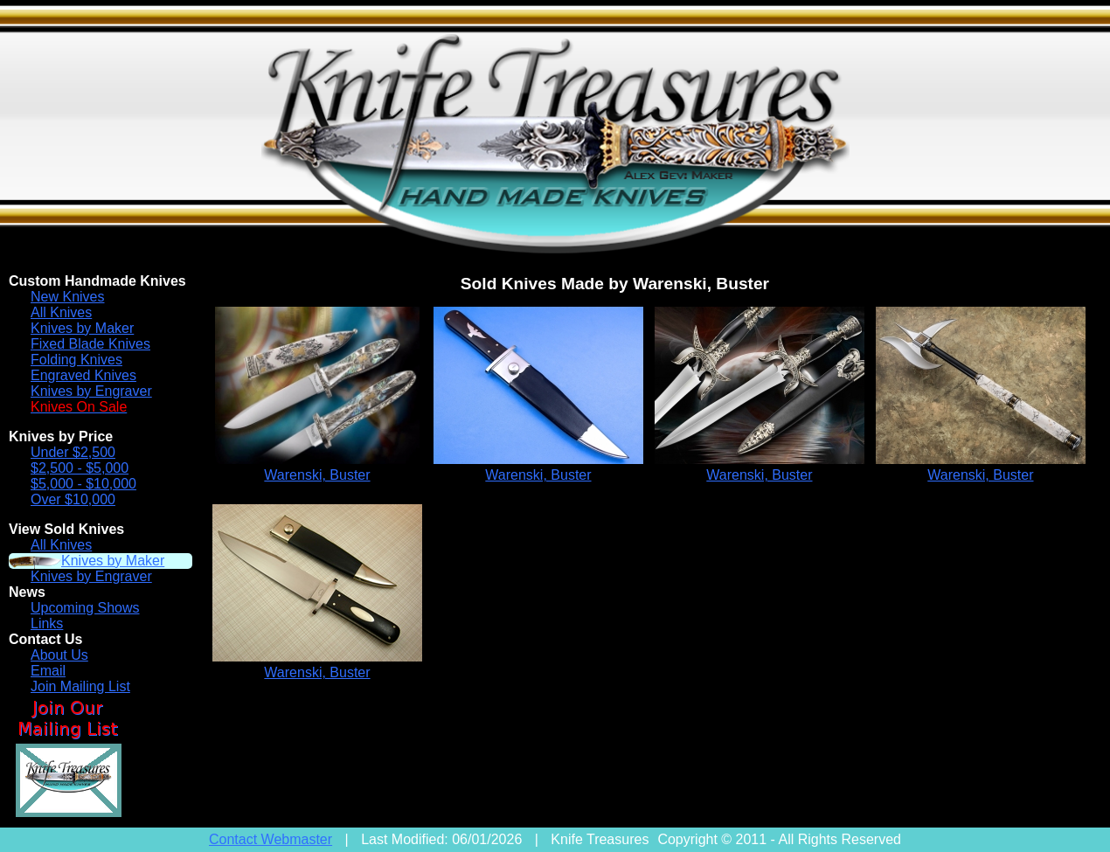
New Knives (67, 296)
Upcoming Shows (85, 607)
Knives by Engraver (91, 391)
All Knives (61, 312)
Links (47, 623)
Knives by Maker (82, 328)
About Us (59, 655)
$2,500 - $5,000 (79, 468)
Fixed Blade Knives (90, 343)
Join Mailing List (80, 686)
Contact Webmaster (270, 839)
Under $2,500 (73, 452)
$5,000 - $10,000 (83, 483)
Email (48, 670)
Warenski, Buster (317, 475)
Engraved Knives (83, 375)
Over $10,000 (73, 499)
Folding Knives (76, 359)
